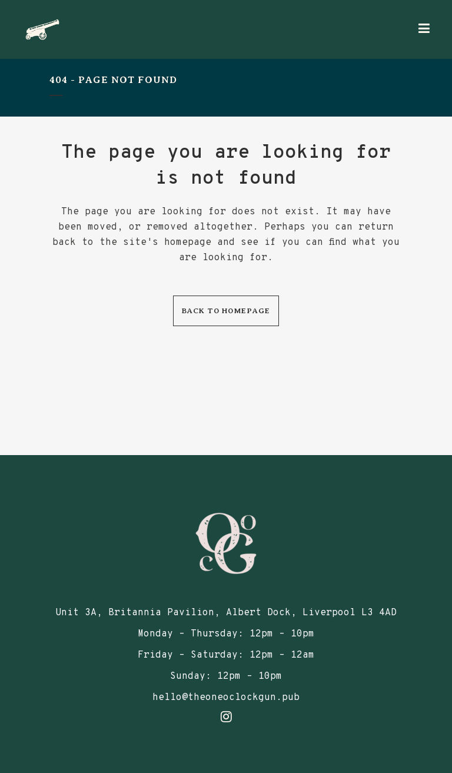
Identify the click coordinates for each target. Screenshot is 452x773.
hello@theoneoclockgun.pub (226, 698)
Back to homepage (226, 310)
